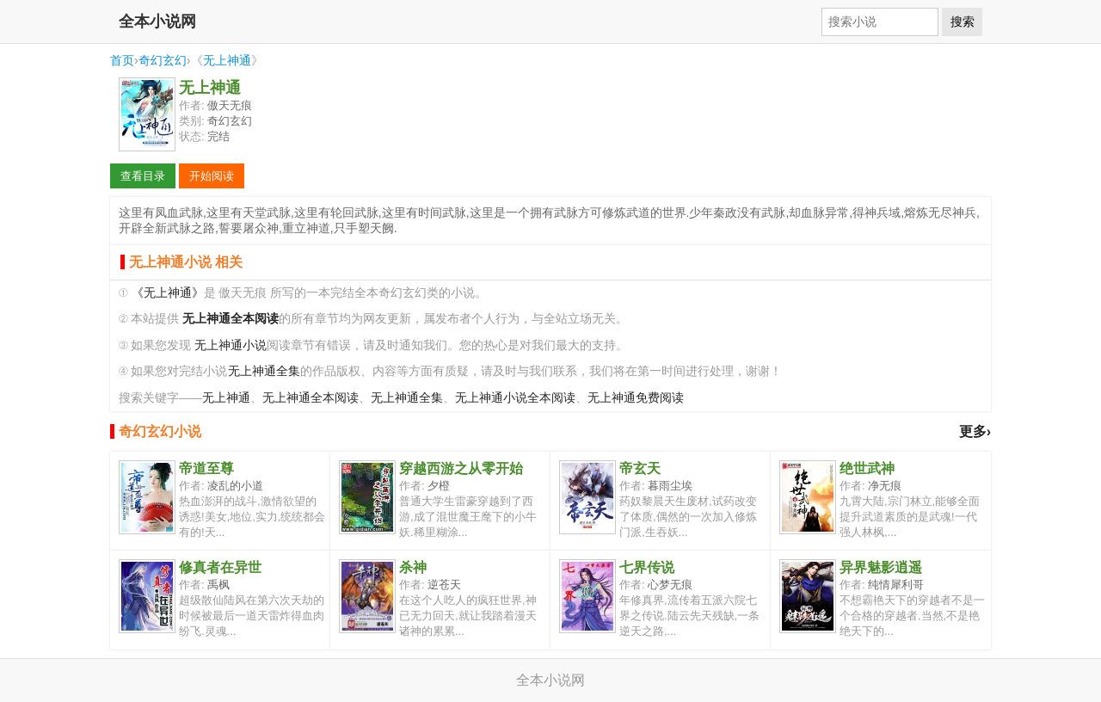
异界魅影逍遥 (881, 567)
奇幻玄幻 (162, 60)
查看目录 (142, 175)
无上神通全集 (264, 371)
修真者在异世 (220, 567)
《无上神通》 (168, 292)
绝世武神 (867, 468)
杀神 (413, 567)
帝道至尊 (206, 468)
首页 (122, 60)
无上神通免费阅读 (635, 397)
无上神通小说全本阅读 (515, 397)
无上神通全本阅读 (310, 397)
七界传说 (646, 567)
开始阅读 (211, 175)
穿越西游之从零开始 (461, 468)
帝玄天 (640, 468)
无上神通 (227, 60)
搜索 (962, 21)
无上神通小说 (230, 345)
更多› (975, 431)
